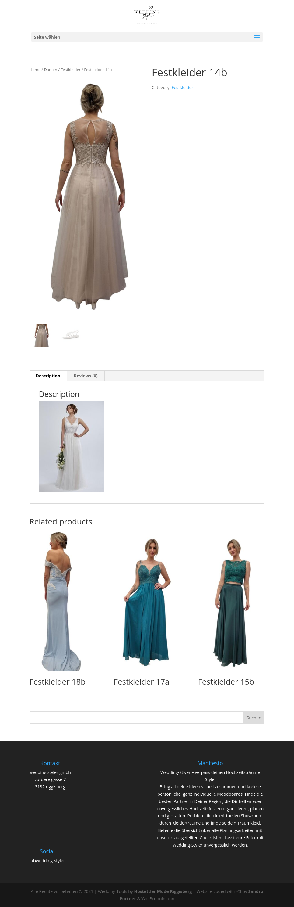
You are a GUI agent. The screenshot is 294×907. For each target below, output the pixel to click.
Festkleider (70, 69)
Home (35, 69)
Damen (50, 69)
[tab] (48, 376)
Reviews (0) (86, 376)
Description (48, 376)
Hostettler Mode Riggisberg (163, 891)
